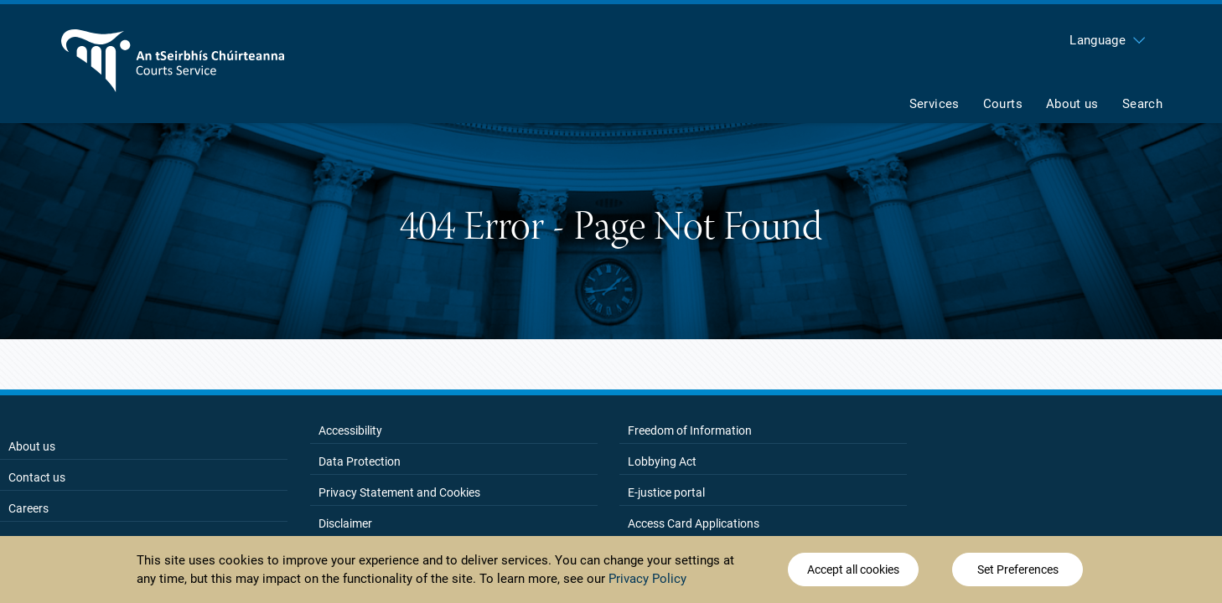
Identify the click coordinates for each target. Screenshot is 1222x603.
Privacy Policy (647, 578)
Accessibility (350, 430)
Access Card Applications (693, 523)
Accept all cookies (853, 569)
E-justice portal (666, 492)
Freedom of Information (690, 430)
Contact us (36, 477)
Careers (28, 508)
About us (31, 446)
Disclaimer (345, 523)
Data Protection (359, 461)
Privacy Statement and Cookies (399, 492)
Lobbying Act (662, 461)
